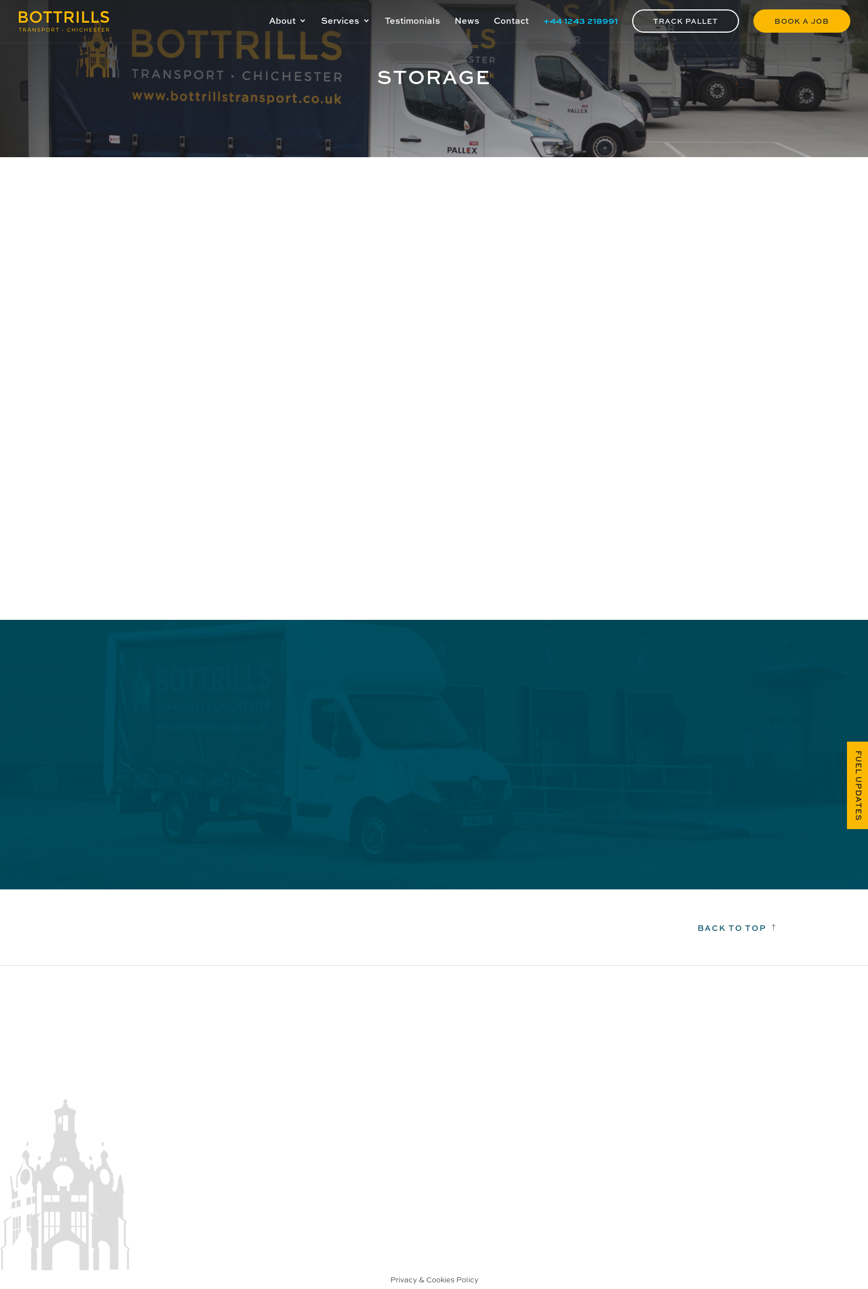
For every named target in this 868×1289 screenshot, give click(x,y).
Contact (511, 22)
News (466, 22)
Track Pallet (685, 20)
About (282, 22)
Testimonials (412, 22)
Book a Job (801, 20)
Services (340, 22)
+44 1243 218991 (580, 22)
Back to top (732, 927)
